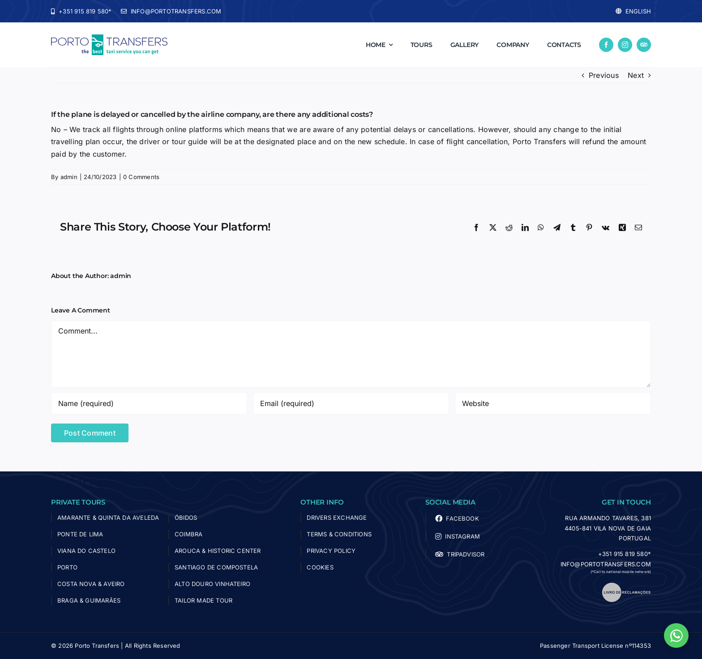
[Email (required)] (351, 403)
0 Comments (141, 176)
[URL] (553, 403)
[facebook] (606, 45)
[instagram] (625, 45)
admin (68, 176)
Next (636, 75)
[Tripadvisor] (644, 45)
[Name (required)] (149, 403)
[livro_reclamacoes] (626, 585)
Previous (604, 75)
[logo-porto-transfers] (109, 38)
